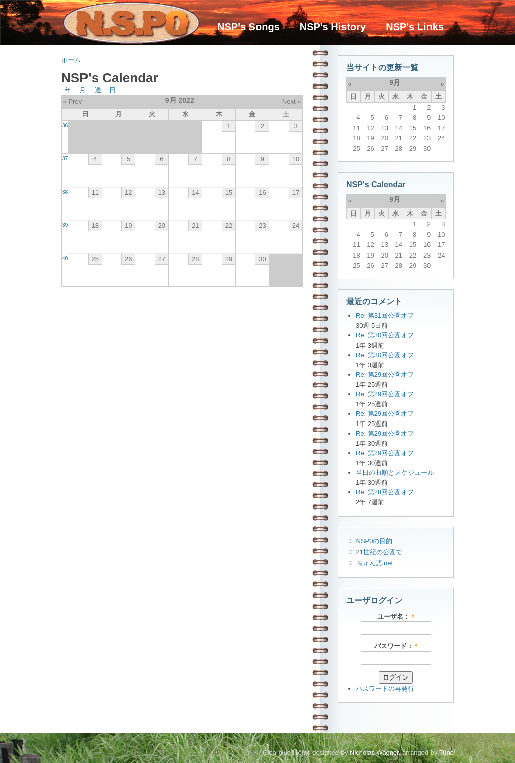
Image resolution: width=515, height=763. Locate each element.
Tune (446, 752)
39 (65, 225)
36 (65, 125)
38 (65, 192)
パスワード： (396, 646)
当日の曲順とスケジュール (395, 472)
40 (65, 258)
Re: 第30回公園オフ (385, 335)
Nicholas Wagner (374, 752)
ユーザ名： (395, 616)
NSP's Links (415, 26)
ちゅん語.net (374, 563)
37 (65, 158)
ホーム (71, 60)
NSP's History (333, 26)
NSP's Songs (248, 26)
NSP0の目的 (374, 541)
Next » (291, 101)
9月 (394, 82)
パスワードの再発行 (385, 688)
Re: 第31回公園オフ (385, 315)
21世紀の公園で (379, 552)
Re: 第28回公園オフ (385, 492)
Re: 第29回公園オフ (385, 374)
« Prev (72, 101)
